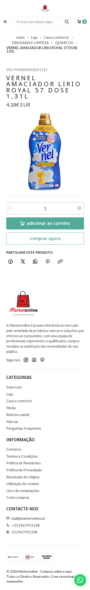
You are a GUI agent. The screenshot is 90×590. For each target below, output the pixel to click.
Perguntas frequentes (23, 428)
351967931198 (22, 532)
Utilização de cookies (22, 483)
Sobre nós (14, 387)
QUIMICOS (64, 43)
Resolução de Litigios (23, 477)
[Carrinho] (82, 21)
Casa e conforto (56, 37)
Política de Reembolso (23, 463)
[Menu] (5, 21)
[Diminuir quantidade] (10, 208)
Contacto (13, 449)
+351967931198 (23, 525)
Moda (11, 408)
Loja (34, 37)
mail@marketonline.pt (25, 518)
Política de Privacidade (24, 470)
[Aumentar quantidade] (79, 208)
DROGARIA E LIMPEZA (30, 43)
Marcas (12, 421)
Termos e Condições (22, 456)
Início (20, 37)
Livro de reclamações (22, 490)
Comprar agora (45, 238)
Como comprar (18, 497)
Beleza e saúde (18, 414)
